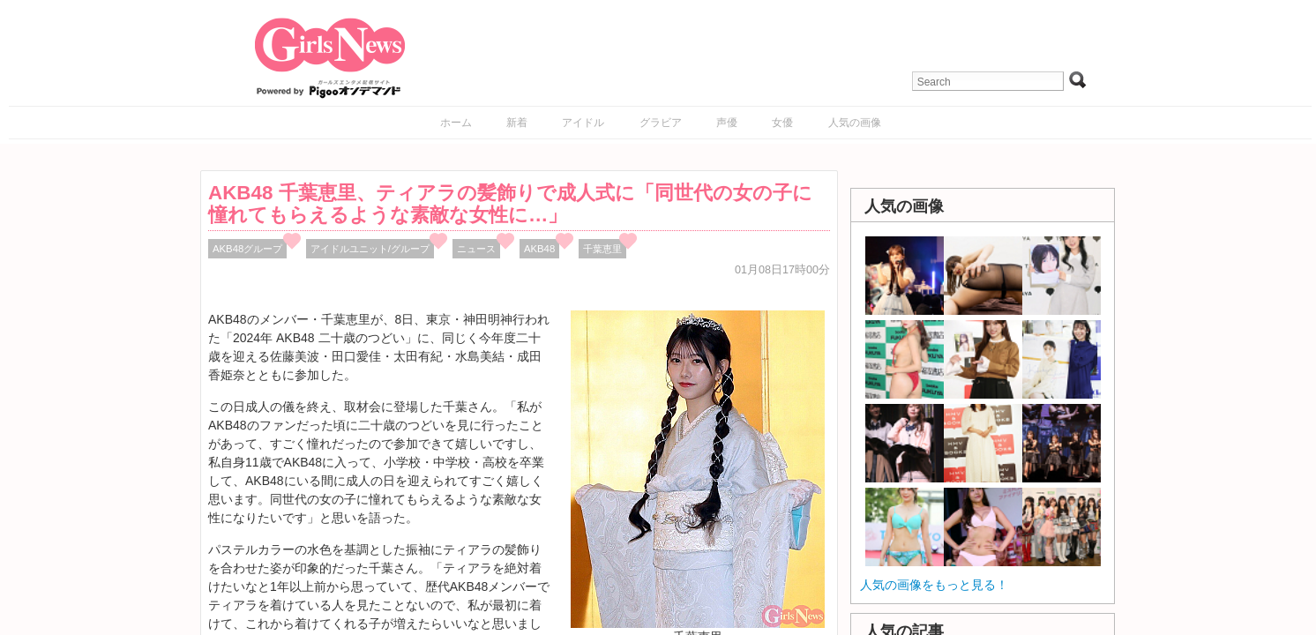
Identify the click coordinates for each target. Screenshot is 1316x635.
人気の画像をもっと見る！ (934, 585)
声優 (726, 122)
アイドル (583, 122)
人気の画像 (854, 122)
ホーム (456, 122)
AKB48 (539, 248)
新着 (516, 122)
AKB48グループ (247, 248)
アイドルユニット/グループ (370, 248)
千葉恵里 (602, 248)
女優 (782, 122)
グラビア (660, 122)
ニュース (476, 248)
